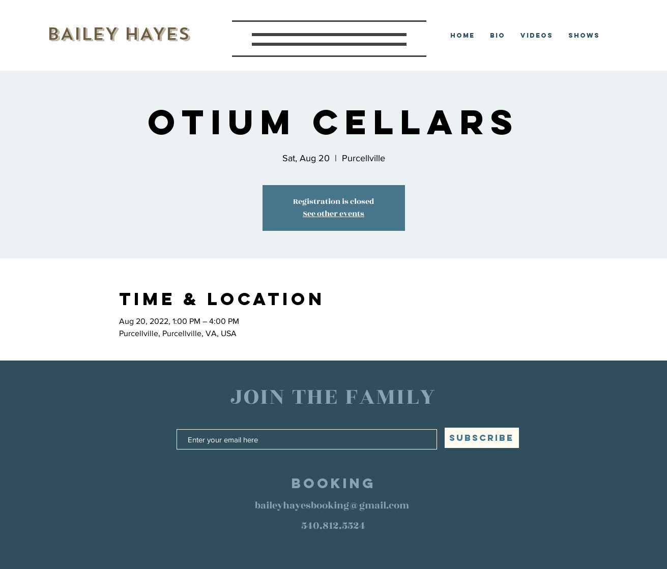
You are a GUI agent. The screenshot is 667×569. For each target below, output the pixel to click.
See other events (333, 214)
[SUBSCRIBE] (482, 438)
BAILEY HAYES (118, 33)
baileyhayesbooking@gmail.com (332, 505)
